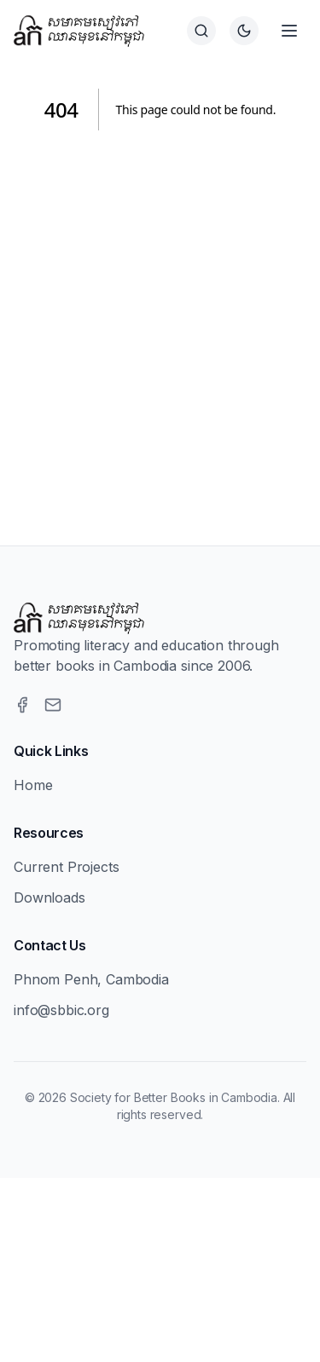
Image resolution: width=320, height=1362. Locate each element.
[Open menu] (289, 31)
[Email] (52, 704)
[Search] (201, 30)
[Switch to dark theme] (244, 30)
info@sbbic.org (61, 1010)
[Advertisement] (160, 317)
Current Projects (66, 866)
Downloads (49, 897)
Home (33, 785)
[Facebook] (22, 704)
